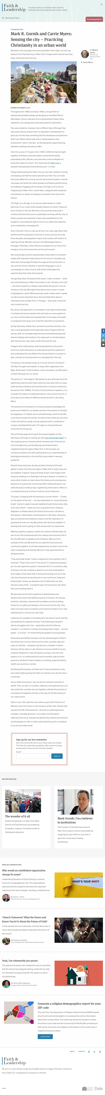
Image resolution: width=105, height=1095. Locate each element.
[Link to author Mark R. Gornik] (85, 54)
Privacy (4, 1088)
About (72, 1052)
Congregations (17, 30)
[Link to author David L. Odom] (6, 898)
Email (18, 751)
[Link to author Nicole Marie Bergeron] (6, 984)
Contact (81, 1052)
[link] (23, 801)
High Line (55, 163)
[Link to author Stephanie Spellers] (6, 941)
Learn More (45, 1037)
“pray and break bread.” (54, 437)
